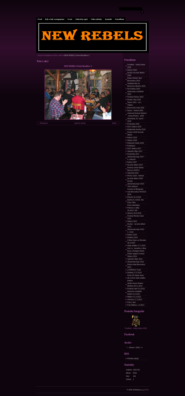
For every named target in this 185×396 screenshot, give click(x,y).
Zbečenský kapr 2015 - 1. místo (136, 230)
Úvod (40, 19)
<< (127, 348)
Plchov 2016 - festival (135, 176)
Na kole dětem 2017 (135, 165)
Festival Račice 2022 (135, 97)
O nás (69, 19)
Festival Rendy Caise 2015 (135, 217)
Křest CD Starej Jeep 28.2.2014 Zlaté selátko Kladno (136, 278)
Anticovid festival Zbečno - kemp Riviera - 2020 (137, 114)
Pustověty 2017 (133, 154)
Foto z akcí (58, 55)
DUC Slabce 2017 (134, 149)
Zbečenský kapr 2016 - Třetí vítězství (136, 185)
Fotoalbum (119, 19)
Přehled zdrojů (132, 359)
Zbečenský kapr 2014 (135, 262)
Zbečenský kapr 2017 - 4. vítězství (136, 158)
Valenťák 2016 (132, 173)
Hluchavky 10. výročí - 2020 (135, 120)
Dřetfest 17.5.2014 (134, 273)
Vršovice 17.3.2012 (134, 300)
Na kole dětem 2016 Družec (135, 179)
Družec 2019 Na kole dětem (135, 133)
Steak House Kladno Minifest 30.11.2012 (135, 284)
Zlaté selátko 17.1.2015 (136, 246)
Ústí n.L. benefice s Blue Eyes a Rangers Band (136, 249)
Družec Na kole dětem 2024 (136, 74)
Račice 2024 (132, 70)
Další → (115, 123)
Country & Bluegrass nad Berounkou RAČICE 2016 (136, 191)
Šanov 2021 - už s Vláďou (134, 103)
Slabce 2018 (132, 140)
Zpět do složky (80, 123)
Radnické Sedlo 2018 (135, 143)
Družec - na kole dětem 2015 (136, 225)
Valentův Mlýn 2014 (135, 259)
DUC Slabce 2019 (134, 127)
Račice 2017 (132, 162)
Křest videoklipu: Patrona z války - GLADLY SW (133, 207)
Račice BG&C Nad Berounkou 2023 (134, 79)
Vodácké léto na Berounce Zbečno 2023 (136, 84)
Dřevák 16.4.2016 (134, 197)
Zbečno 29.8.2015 (134, 213)
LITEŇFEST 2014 (134, 270)
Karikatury (131, 146)
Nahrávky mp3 (81, 19)
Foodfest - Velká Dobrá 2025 (136, 66)
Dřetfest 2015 (132, 237)
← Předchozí (43, 123)
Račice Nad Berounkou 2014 (136, 266)
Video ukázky (96, 19)
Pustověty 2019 (133, 124)
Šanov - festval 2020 (135, 110)
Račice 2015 (132, 235)
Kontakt (108, 19)
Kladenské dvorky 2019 (136, 129)
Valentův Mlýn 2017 (135, 151)
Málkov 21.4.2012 (134, 297)
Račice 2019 (132, 138)
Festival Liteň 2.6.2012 (136, 289)
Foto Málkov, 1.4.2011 (135, 305)
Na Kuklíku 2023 (133, 89)
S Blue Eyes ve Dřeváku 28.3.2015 (136, 241)
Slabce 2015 (132, 221)
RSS (147, 390)
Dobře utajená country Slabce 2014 (135, 255)
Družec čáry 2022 (134, 100)
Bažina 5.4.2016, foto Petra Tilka (135, 201)
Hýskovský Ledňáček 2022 (135, 93)
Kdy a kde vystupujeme (54, 19)
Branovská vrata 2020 (135, 108)
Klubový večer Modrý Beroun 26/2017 (135, 169)
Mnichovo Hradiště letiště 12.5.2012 (134, 292)
